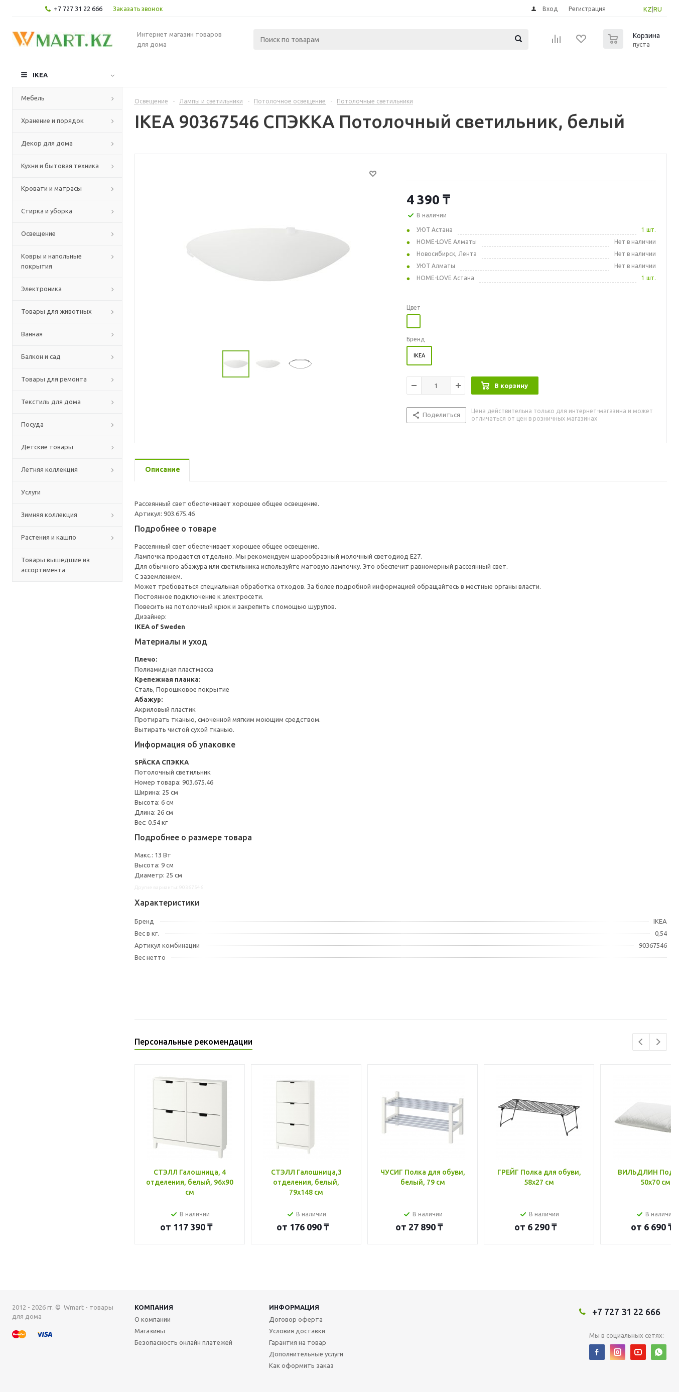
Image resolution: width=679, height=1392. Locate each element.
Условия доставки (297, 1330)
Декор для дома (47, 143)
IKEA (40, 74)
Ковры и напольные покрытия (51, 261)
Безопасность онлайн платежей (183, 1342)
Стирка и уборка (46, 210)
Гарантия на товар (297, 1342)
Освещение (38, 233)
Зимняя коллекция (49, 514)
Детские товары (47, 446)
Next (658, 1042)
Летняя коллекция (49, 469)
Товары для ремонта (54, 379)
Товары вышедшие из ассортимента (55, 564)
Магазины (149, 1330)
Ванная (32, 333)
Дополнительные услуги (306, 1353)
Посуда (32, 424)
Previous (641, 1042)
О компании (152, 1319)
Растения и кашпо (48, 537)
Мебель (33, 97)
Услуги (31, 491)
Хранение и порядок (52, 120)
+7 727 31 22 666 (78, 8)
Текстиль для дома (51, 401)
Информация (294, 1307)
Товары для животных (56, 311)
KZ (647, 9)
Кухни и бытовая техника (60, 165)
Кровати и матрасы (51, 188)
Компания (153, 1307)
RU (657, 9)
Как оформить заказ (301, 1365)
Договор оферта (296, 1319)
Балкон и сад (41, 356)
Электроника (41, 288)
